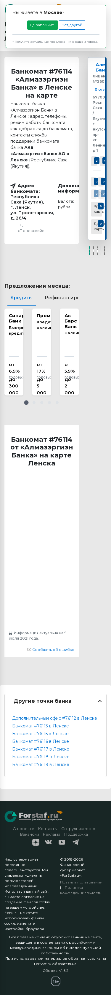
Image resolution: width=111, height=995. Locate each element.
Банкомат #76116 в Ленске (40, 741)
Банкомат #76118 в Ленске (41, 756)
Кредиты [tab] (21, 298)
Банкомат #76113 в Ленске (40, 726)
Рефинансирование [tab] (70, 298)
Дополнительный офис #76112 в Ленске (54, 718)
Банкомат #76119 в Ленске (40, 764)
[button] (26, 402)
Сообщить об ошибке (50, 649)
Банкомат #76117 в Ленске (40, 749)
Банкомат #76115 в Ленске (40, 733)
